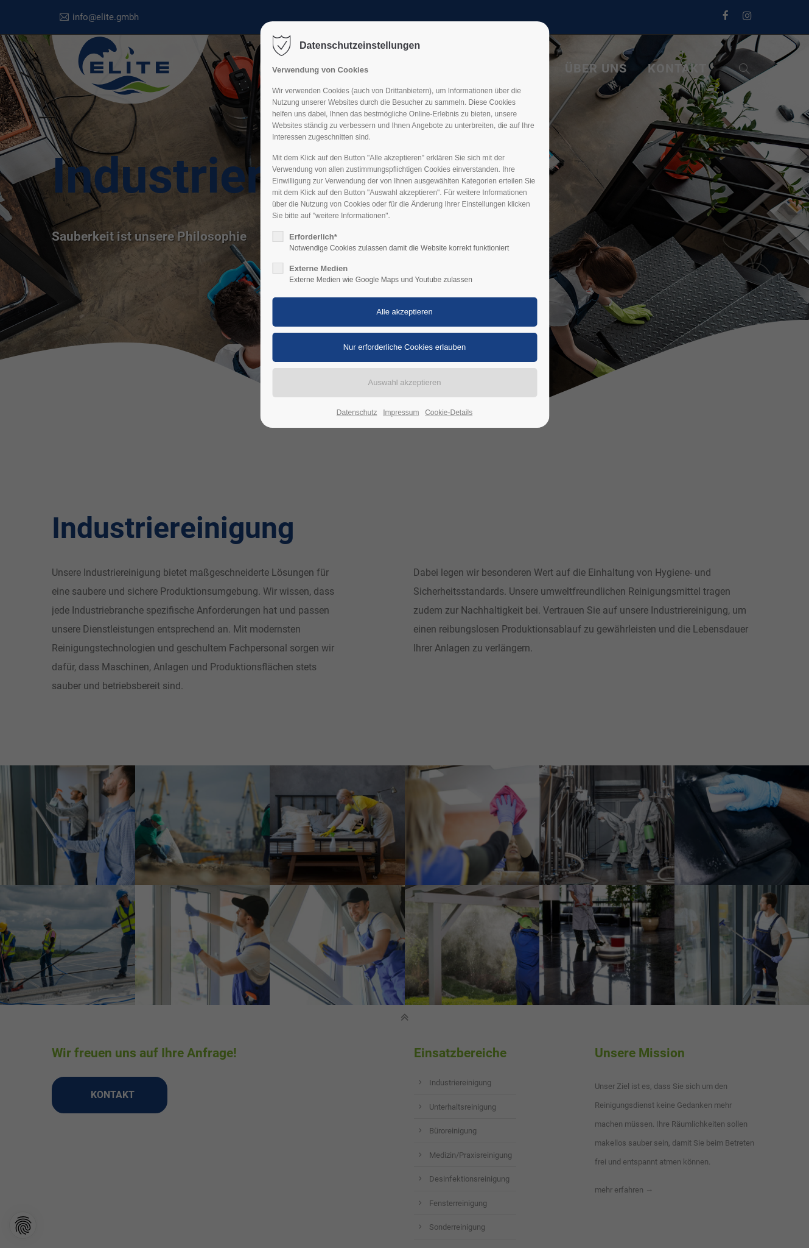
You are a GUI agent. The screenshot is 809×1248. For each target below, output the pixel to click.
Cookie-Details (448, 412)
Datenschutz (357, 412)
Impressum (401, 412)
